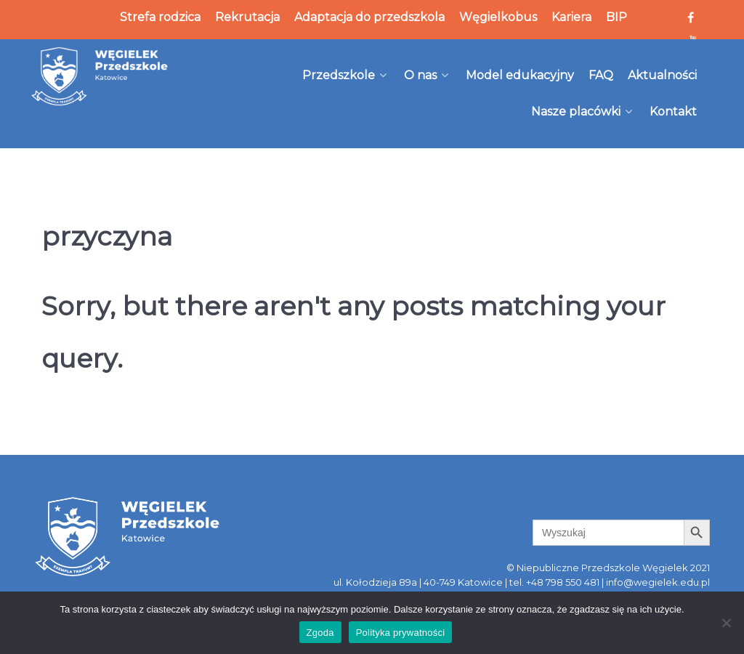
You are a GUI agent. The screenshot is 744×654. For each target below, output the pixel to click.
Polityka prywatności (400, 632)
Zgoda (320, 632)
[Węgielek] (100, 76)
